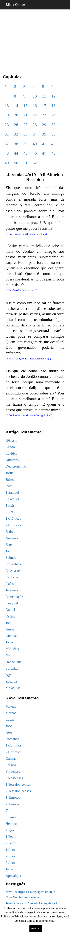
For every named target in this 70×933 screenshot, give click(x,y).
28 (35, 124)
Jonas (9, 642)
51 (25, 163)
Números (12, 460)
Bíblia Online (15, 4)
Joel (8, 623)
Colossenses (14, 778)
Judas (9, 869)
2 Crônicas (13, 525)
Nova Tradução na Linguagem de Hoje (30, 891)
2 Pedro (11, 843)
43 (7, 153)
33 (25, 134)
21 (25, 115)
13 (7, 105)
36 (53, 134)
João (9, 726)
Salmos (11, 557)
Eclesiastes (13, 571)
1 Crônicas (13, 518)
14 (16, 105)
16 (35, 105)
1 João (10, 850)
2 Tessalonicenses (18, 791)
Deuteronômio (16, 466)
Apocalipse (13, 876)
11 (44, 96)
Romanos (12, 739)
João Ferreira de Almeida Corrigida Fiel (31, 903)
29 (44, 124)
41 (44, 143)
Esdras (10, 532)
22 (35, 115)
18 (53, 105)
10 (35, 96)
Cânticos (12, 577)
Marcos (11, 713)
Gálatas (11, 758)
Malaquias (13, 688)
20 (16, 115)
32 (16, 134)
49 (7, 163)
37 (7, 143)
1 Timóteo (13, 797)
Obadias (11, 636)
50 (16, 163)
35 (44, 134)
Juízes (10, 479)
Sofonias (12, 668)
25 (7, 124)
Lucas (10, 719)
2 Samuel (12, 499)
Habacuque (13, 662)
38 (16, 143)
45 (25, 153)
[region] (35, 39)
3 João (10, 863)
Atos (9, 732)
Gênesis (11, 440)
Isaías (10, 584)
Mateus (11, 706)
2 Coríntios (13, 752)
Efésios (11, 765)
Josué (9, 473)
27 (25, 124)
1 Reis (10, 505)
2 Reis (10, 512)
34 (35, 134)
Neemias (12, 538)
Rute (9, 486)
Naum (10, 655)
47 (44, 153)
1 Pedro (11, 836)
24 (53, 115)
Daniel (10, 610)
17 (44, 105)
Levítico (11, 453)
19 (7, 115)
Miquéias (12, 649)
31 (7, 134)
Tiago (10, 830)
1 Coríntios (13, 745)
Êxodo (10, 447)
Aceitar (35, 928)
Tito (8, 811)
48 (53, 153)
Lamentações (15, 597)
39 (25, 143)
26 (16, 124)
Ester (9, 544)
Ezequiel (12, 603)
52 (35, 163)
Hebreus (11, 823)
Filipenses (13, 771)
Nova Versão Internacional (23, 897)
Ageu (9, 675)
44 (16, 153)
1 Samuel (12, 492)
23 (44, 115)
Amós (10, 629)
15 (25, 105)
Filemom (12, 817)
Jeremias (12, 590)
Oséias (10, 616)
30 (53, 124)
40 (35, 143)
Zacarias (12, 681)
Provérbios (13, 564)
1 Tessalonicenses (18, 784)
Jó (7, 551)
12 (53, 96)
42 (53, 143)
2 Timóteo (13, 804)
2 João (10, 856)
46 (35, 153)
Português (15, 883)
